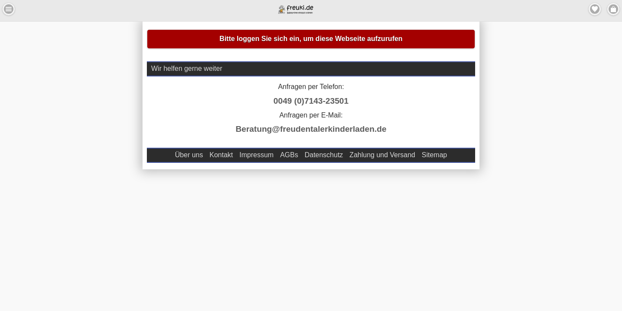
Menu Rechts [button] (613, 9)
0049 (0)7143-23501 (311, 100)
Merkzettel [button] (594, 9)
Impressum (256, 155)
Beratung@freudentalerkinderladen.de (310, 128)
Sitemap (434, 155)
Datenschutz (324, 155)
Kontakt (221, 155)
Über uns (189, 155)
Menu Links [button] (8, 9)
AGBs (289, 155)
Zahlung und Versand (382, 155)
